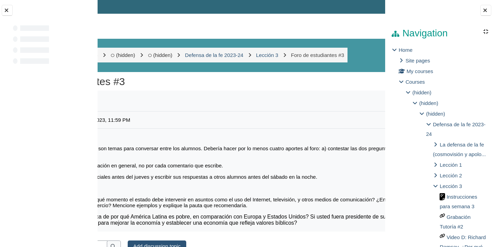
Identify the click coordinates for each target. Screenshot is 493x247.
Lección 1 (451, 165)
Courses (415, 82)
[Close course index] (7, 10)
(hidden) (174, 55)
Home (406, 50)
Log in (365, 7)
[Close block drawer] (485, 10)
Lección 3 (451, 186)
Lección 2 (451, 175)
